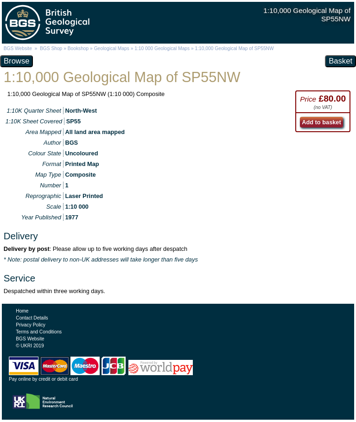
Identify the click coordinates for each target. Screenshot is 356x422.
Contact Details (32, 317)
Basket (340, 61)
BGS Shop (51, 48)
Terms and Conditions (39, 331)
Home (22, 310)
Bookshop (78, 48)
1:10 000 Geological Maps (162, 48)
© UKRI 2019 (30, 345)
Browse (16, 61)
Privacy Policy (30, 324)
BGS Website (18, 48)
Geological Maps (111, 48)
